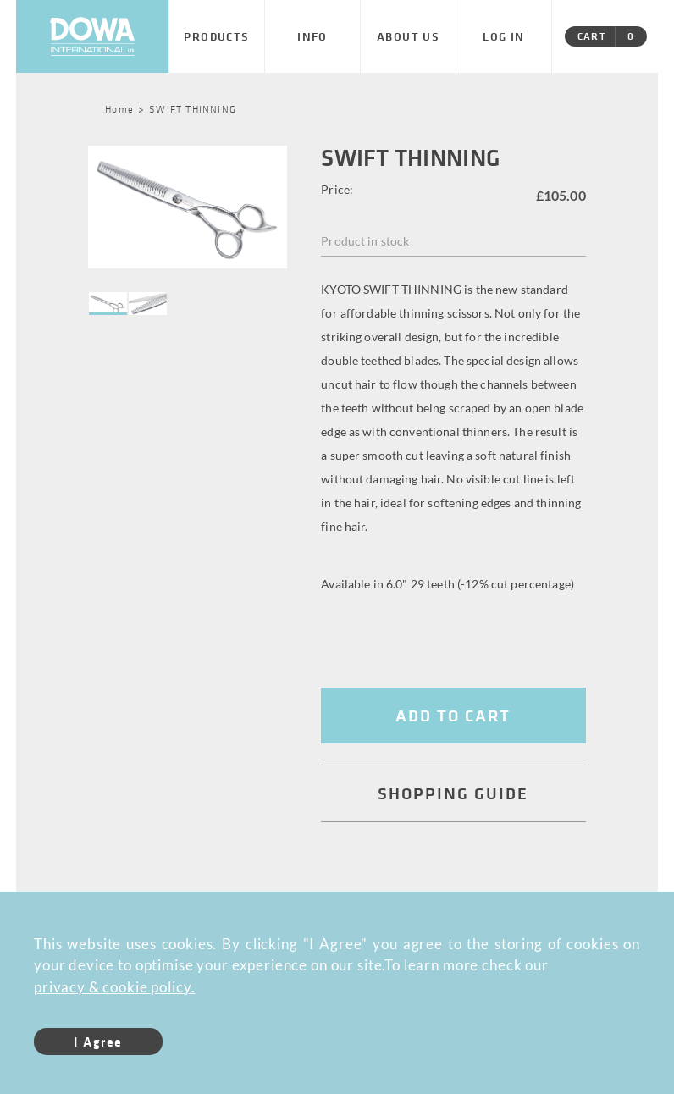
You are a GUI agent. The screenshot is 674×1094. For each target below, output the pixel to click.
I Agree (98, 1041)
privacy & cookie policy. (114, 987)
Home (119, 108)
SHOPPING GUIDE (453, 793)
